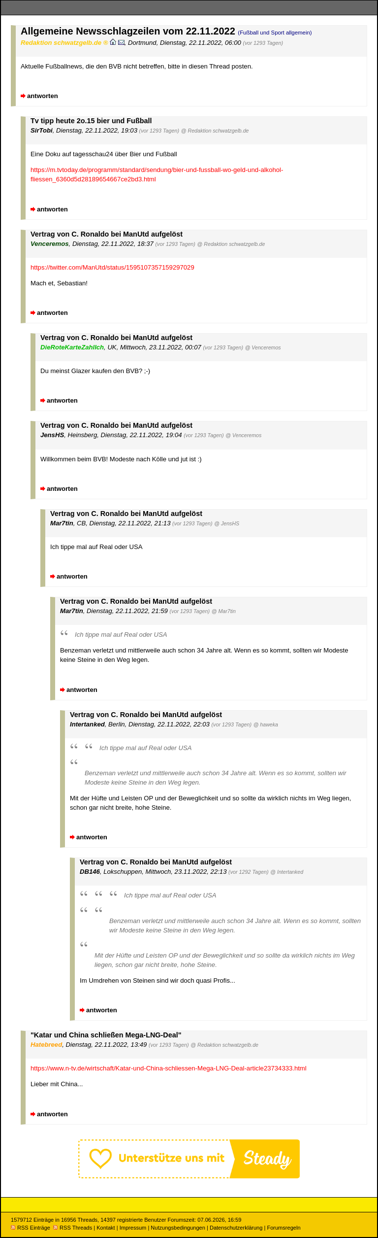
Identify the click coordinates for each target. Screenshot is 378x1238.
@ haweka (265, 724)
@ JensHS (226, 523)
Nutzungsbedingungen (178, 1228)
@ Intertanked (286, 872)
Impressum (133, 1228)
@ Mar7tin (224, 611)
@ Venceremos (263, 347)
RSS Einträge (30, 1228)
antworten (42, 96)
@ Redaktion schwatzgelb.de (215, 131)
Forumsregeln (283, 1228)
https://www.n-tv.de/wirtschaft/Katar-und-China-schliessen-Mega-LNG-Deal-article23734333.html (169, 1068)
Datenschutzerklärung (236, 1228)
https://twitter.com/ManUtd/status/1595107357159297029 (112, 267)
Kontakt (105, 1228)
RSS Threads (72, 1228)
